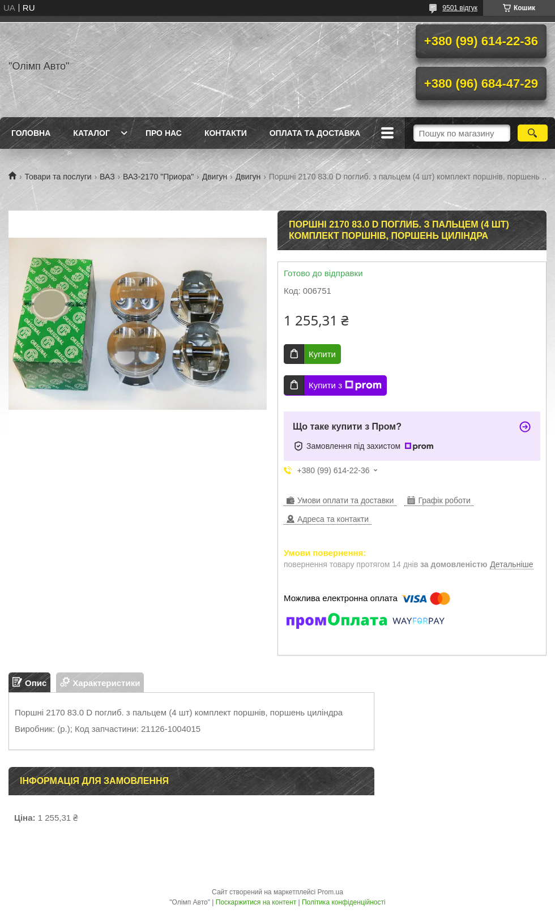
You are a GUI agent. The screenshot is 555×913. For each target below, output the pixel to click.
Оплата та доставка (315, 133)
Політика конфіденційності (344, 902)
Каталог (91, 133)
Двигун (215, 176)
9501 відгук (459, 8)
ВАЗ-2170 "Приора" (158, 176)
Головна (30, 133)
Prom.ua (330, 892)
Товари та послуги (57, 176)
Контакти (225, 133)
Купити (322, 354)
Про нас (164, 133)
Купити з (345, 385)
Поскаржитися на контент (256, 902)
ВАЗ (107, 176)
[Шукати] (533, 133)
